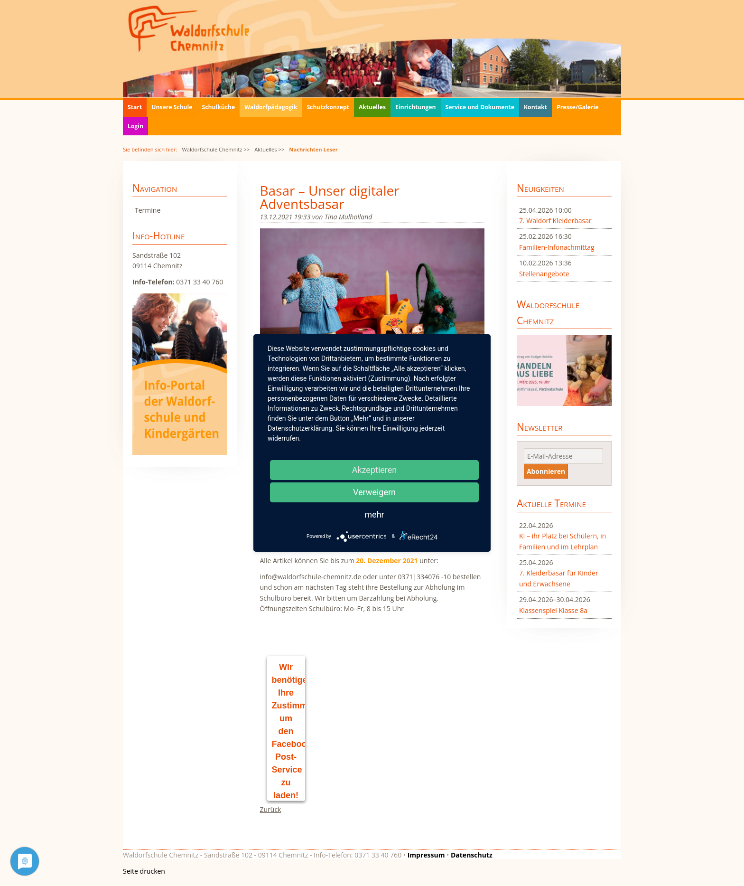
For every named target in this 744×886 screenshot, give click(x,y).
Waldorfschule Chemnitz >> (216, 149)
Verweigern (374, 492)
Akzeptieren (374, 470)
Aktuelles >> (269, 149)
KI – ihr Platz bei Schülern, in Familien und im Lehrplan (562, 541)
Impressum (426, 854)
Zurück (270, 809)
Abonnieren (546, 471)
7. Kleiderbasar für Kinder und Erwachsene (558, 578)
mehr (374, 514)
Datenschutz (472, 854)
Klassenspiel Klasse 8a (553, 610)
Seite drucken (144, 871)
